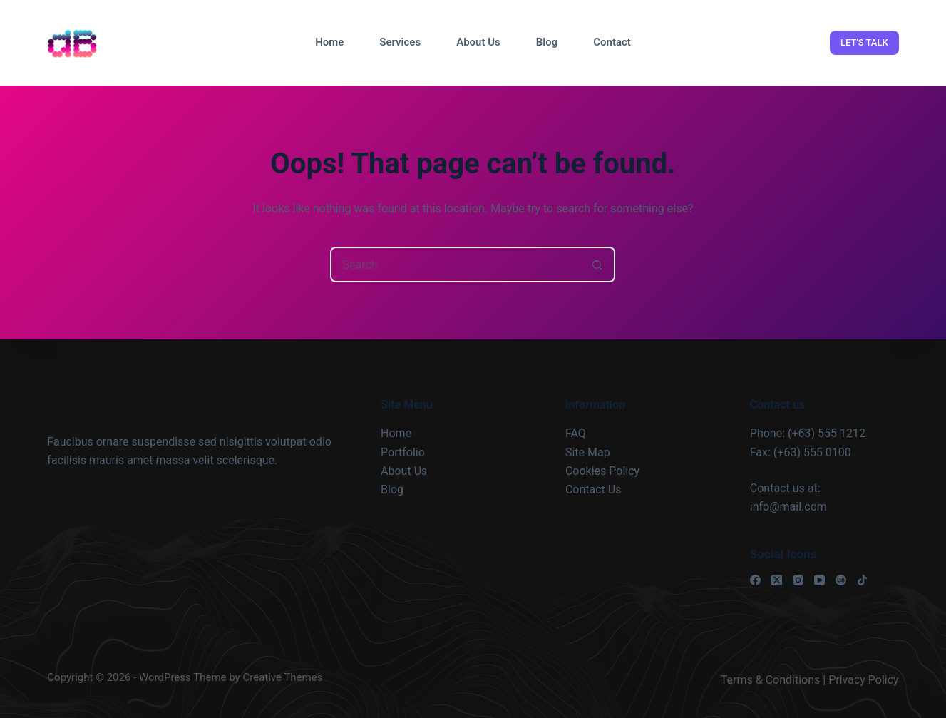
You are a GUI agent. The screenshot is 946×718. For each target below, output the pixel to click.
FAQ (575, 433)
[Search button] (597, 264)
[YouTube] (819, 580)
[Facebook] (755, 580)
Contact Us (593, 489)
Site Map (587, 452)
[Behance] (841, 580)
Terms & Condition (767, 680)
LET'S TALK (864, 42)
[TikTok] (862, 580)
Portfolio (403, 452)
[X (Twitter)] (776, 580)
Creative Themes (282, 677)
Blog (546, 42)
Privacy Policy (863, 680)
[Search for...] (455, 264)
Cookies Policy (602, 471)
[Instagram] (798, 580)
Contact (612, 42)
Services (400, 42)
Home (329, 42)
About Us (478, 42)
